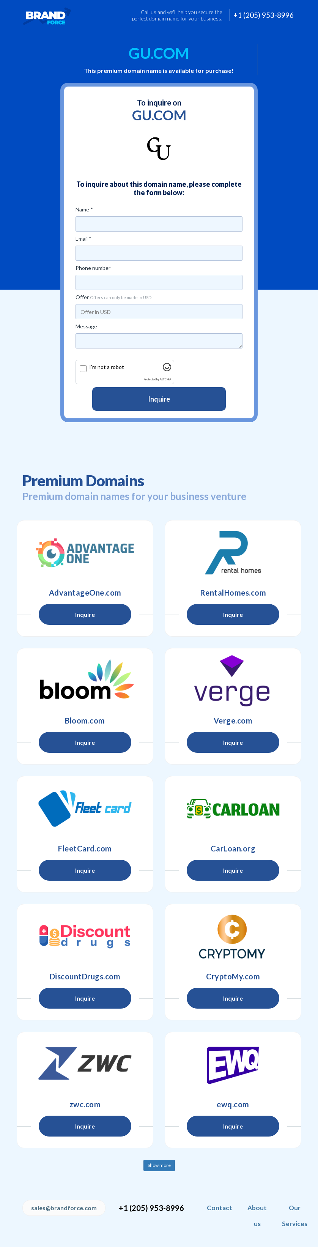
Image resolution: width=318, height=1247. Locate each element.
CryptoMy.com (233, 976)
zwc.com (85, 1104)
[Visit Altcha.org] (167, 369)
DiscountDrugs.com (85, 976)
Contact (219, 1208)
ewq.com (233, 1104)
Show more (159, 1165)
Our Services (294, 1216)
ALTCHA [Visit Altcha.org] (165, 379)
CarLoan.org (233, 848)
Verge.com (233, 720)
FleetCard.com (85, 848)
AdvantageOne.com (85, 592)
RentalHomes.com (233, 592)
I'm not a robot (106, 367)
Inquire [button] (85, 614)
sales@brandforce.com (64, 1207)
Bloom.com (85, 720)
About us (257, 1216)
